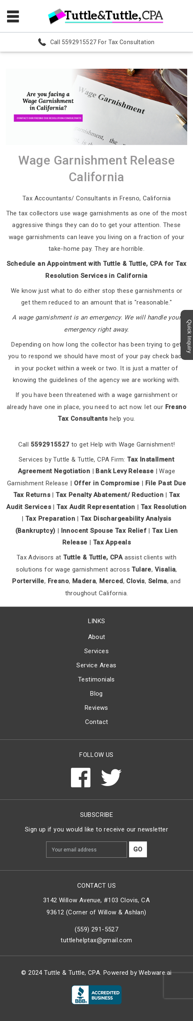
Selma (157, 581)
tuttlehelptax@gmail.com (96, 940)
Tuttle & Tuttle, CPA (92, 557)
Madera (84, 581)
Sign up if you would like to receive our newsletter (96, 829)
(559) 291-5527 (97, 929)
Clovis (135, 581)
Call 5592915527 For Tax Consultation (102, 42)
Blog (96, 693)
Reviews (96, 707)
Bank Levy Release (124, 471)
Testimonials (96, 679)
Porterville (28, 581)
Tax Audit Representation (95, 507)
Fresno (58, 581)
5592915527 (50, 444)
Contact (96, 722)
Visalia (165, 569)
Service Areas (96, 665)
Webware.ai (155, 972)
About (96, 637)
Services (96, 651)
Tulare (141, 569)
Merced (111, 581)
